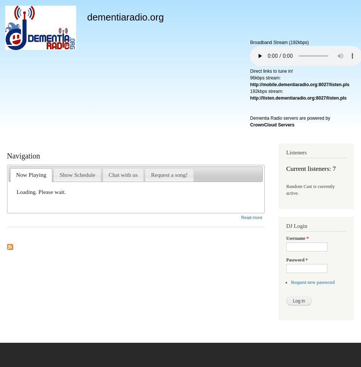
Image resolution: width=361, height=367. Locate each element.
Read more (251, 217)
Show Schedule (77, 175)
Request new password (312, 282)
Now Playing (31, 175)
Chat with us (123, 175)
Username (297, 238)
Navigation (23, 156)
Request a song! (169, 175)
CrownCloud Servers (272, 125)
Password (297, 260)
